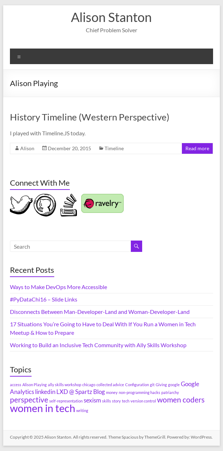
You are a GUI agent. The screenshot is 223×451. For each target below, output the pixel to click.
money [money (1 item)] (112, 392)
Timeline (114, 148)
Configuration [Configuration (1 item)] (137, 384)
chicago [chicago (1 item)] (88, 384)
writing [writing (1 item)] (82, 410)
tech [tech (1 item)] (125, 401)
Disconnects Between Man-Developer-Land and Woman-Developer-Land (100, 311)
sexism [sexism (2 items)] (92, 400)
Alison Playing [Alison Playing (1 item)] (34, 384)
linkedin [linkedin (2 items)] (45, 391)
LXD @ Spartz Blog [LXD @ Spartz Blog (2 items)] (80, 391)
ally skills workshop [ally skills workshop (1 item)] (64, 384)
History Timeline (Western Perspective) (89, 117)
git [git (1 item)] (152, 384)
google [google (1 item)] (174, 384)
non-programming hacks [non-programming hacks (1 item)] (139, 392)
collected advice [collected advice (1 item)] (110, 384)
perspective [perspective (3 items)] (29, 399)
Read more (197, 148)
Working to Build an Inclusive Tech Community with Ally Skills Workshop (98, 345)
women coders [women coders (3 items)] (181, 399)
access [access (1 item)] (15, 384)
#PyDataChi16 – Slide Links (43, 299)
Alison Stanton (111, 17)
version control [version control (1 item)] (143, 401)
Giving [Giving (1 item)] (161, 384)
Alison (27, 148)
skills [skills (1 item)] (106, 401)
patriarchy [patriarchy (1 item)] (170, 392)
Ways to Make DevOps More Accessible (58, 286)
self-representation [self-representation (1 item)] (66, 401)
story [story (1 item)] (116, 401)
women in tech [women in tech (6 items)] (42, 408)
